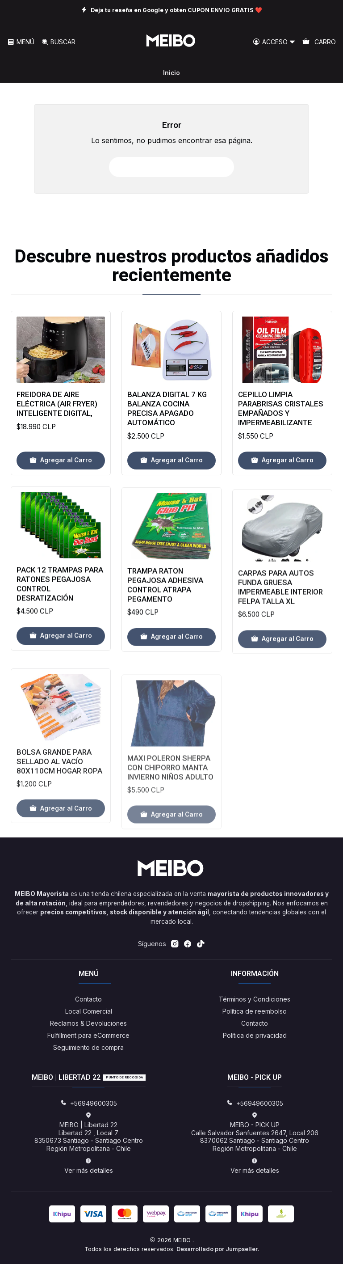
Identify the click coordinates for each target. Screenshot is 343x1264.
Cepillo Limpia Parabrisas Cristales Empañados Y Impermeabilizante (280, 435)
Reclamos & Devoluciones (88, 1023)
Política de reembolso (254, 1011)
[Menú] (20, 42)
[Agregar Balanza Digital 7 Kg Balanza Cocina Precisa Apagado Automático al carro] (171, 476)
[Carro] (319, 42)
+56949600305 (88, 1103)
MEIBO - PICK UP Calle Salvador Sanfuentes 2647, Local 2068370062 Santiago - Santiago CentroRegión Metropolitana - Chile (254, 1132)
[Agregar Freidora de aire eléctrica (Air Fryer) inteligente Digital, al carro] (61, 469)
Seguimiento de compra (88, 1047)
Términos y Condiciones (254, 999)
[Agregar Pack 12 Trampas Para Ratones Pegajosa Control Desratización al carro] (61, 674)
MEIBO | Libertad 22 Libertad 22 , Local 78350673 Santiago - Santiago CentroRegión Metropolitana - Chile (88, 1132)
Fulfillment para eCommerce (88, 1035)
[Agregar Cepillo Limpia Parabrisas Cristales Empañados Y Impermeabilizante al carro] (282, 487)
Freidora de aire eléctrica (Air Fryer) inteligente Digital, (57, 413)
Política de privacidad (255, 1035)
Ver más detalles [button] (88, 1166)
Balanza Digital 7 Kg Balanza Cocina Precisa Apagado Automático (167, 424)
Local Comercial (88, 1011)
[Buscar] (58, 42)
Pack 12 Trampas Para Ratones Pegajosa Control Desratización (60, 622)
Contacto (88, 999)
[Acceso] (274, 42)
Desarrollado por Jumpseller (217, 1249)
